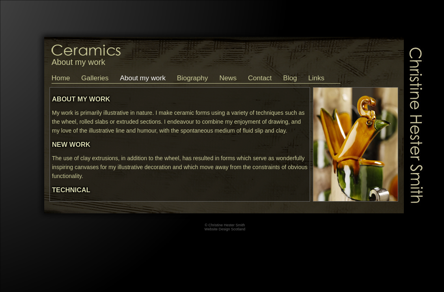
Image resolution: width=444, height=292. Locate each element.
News (228, 78)
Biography (192, 78)
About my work (142, 78)
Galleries (94, 78)
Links (316, 78)
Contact (260, 78)
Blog (290, 78)
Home (61, 78)
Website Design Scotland (225, 229)
